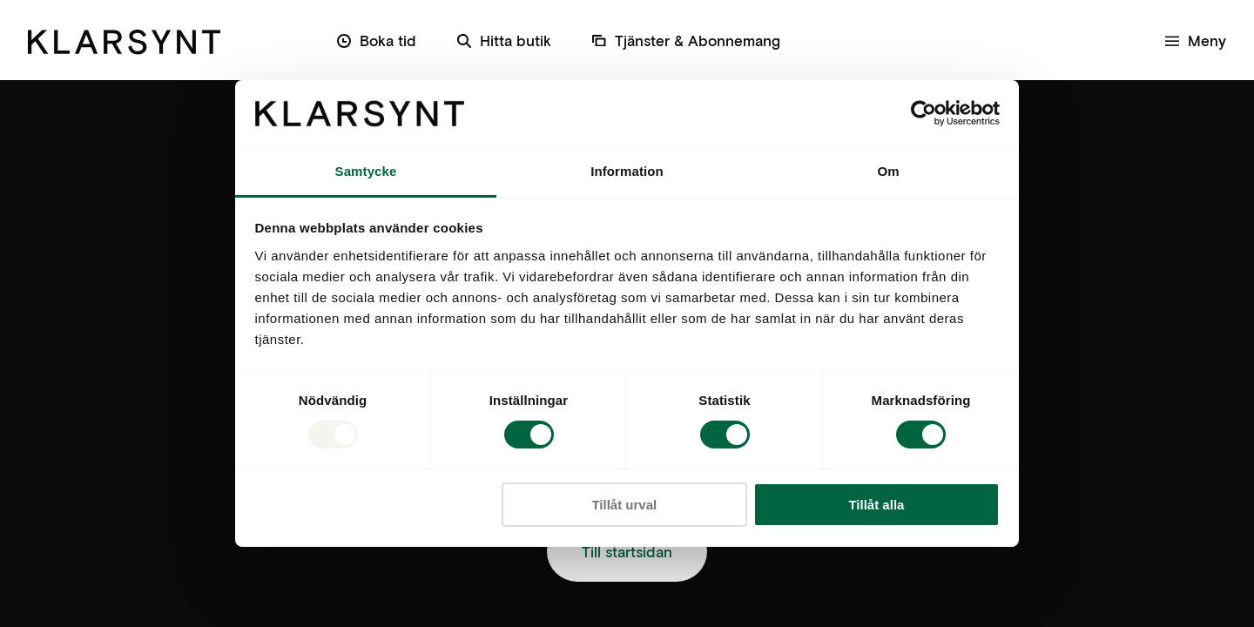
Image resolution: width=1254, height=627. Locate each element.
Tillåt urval (624, 504)
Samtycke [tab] (366, 171)
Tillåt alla (876, 504)
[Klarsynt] (124, 40)
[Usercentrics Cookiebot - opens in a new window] (923, 113)
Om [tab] (888, 171)
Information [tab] (627, 171)
